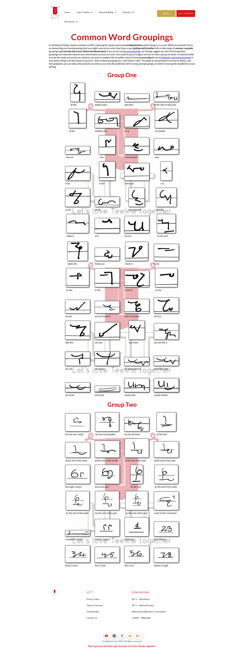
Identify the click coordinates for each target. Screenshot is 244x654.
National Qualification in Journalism (149, 611)
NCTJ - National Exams (143, 605)
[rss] (137, 636)
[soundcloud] (130, 636)
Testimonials (92, 611)
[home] (55, 17)
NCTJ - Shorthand (140, 599)
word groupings (133, 51)
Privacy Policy (93, 599)
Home (67, 12)
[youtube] (106, 636)
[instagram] (114, 636)
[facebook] (122, 636)
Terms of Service (94, 605)
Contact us (91, 617)
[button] (84, 12)
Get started (185, 13)
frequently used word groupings (175, 57)
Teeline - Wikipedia (141, 617)
